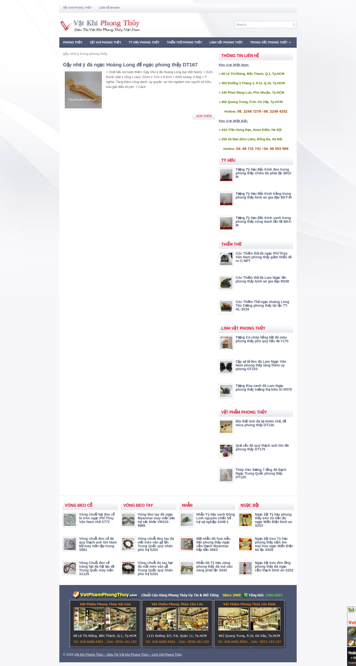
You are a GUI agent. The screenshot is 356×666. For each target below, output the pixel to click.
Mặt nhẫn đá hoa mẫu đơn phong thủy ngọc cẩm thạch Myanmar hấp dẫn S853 (213, 544)
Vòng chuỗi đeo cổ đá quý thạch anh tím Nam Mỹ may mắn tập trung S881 (98, 544)
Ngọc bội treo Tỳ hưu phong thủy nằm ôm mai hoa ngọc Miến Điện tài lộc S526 (274, 544)
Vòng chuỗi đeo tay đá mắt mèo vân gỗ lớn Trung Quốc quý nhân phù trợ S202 (156, 544)
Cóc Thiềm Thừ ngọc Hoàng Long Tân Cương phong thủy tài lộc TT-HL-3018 (262, 305)
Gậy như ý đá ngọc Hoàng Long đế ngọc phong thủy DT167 (130, 64)
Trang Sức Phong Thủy (272, 40)
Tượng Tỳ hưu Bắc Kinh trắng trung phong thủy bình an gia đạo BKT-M (264, 195)
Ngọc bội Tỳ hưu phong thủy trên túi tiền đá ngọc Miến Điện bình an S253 (273, 519)
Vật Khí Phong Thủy (77, 7)
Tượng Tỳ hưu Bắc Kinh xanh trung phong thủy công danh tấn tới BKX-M (264, 221)
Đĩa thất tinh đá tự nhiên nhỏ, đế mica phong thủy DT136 (261, 423)
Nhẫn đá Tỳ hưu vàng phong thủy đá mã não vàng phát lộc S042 (214, 566)
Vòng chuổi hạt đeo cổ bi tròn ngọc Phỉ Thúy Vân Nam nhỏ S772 (96, 518)
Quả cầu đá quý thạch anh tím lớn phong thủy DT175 (262, 447)
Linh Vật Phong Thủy (226, 42)
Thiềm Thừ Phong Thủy (184, 42)
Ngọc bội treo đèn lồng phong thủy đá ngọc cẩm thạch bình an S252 (274, 566)
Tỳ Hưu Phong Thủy (144, 42)
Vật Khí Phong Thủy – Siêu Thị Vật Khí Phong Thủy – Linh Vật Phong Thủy (128, 654)
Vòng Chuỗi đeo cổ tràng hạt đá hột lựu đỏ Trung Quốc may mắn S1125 (96, 568)
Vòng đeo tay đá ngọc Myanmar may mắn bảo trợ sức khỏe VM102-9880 (156, 519)
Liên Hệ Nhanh (109, 7)
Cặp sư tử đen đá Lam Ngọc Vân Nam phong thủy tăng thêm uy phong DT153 (261, 365)
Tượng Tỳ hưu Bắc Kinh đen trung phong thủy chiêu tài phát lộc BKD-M (264, 173)
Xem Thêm (204, 116)
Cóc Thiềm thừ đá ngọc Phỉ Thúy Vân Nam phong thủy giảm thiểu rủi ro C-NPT (264, 257)
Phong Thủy (72, 42)
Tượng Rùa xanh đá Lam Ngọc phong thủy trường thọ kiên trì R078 (264, 387)
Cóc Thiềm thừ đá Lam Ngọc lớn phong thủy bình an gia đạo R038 (262, 279)
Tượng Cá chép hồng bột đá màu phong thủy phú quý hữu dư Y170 (262, 339)
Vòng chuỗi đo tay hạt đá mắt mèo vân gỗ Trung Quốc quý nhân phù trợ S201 (155, 568)
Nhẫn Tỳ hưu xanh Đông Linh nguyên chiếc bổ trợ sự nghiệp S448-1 (215, 518)
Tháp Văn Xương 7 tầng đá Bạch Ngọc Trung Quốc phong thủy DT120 (261, 473)
